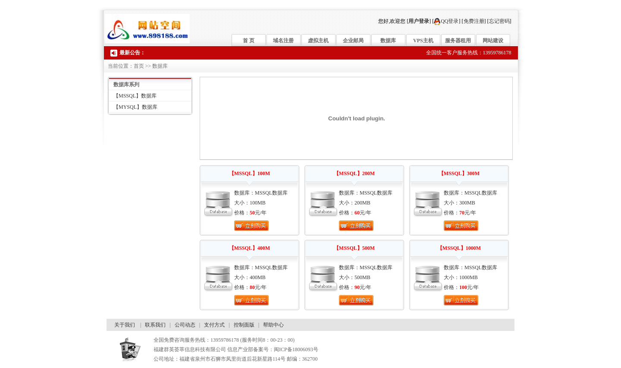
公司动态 (185, 325)
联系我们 (155, 325)
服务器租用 (458, 41)
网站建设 (493, 41)
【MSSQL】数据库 (135, 96)
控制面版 (244, 325)
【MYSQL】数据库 (135, 107)
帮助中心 (273, 325)
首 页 (248, 41)
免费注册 (474, 21)
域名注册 (283, 41)
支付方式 (214, 325)
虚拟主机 (318, 41)
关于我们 (124, 325)
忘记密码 (499, 21)
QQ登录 (446, 21)
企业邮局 (353, 41)
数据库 (388, 41)
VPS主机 (423, 41)
